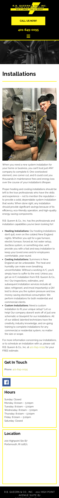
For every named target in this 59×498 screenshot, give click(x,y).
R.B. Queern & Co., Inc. (18, 492)
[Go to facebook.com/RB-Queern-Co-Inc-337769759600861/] (29, 382)
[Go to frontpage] (29, 8)
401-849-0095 (28, 30)
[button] (28, 21)
